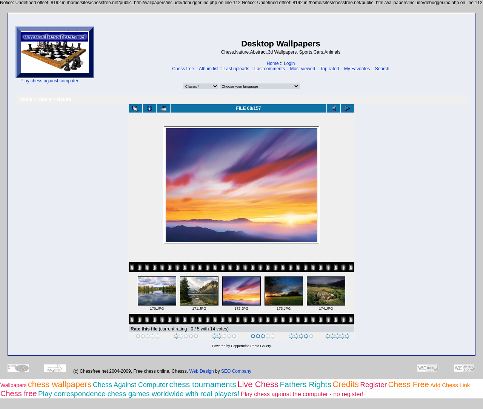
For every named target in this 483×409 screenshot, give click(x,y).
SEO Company (236, 371)
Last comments (269, 68)
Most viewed (302, 68)
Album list (208, 68)
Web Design (201, 371)
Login (289, 63)
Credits (345, 384)
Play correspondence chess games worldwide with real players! (138, 394)
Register (373, 385)
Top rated (329, 68)
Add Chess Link (450, 385)
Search (382, 68)
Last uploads (236, 68)
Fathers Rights (305, 384)
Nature (44, 99)
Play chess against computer (49, 80)
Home (273, 63)
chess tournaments (202, 384)
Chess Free (408, 384)
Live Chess (257, 384)
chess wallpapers (60, 384)
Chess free (183, 68)
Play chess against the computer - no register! (302, 394)
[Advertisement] (117, 55)
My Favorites (357, 68)
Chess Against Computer (130, 385)
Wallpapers (13, 385)
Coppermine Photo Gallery (251, 346)
